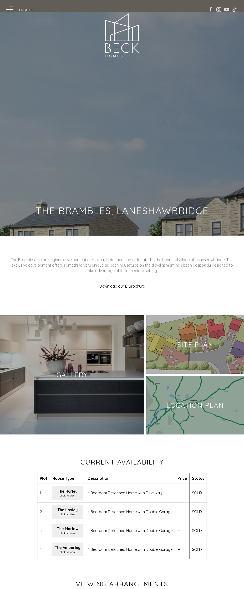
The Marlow (67, 528)
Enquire (26, 10)
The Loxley (67, 509)
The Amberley (67, 547)
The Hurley (67, 491)
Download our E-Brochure (122, 286)
